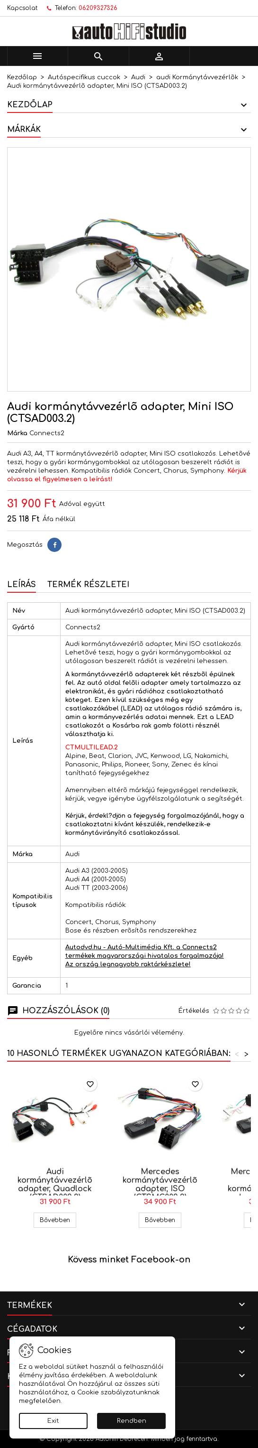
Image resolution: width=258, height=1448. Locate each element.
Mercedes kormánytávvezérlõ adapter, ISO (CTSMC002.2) (160, 1185)
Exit (53, 1421)
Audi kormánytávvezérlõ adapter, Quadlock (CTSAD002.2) (55, 1185)
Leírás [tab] (21, 584)
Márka (17, 433)
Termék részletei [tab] (88, 584)
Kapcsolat (22, 8)
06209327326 (98, 8)
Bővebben (58, 1220)
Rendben (131, 1421)
